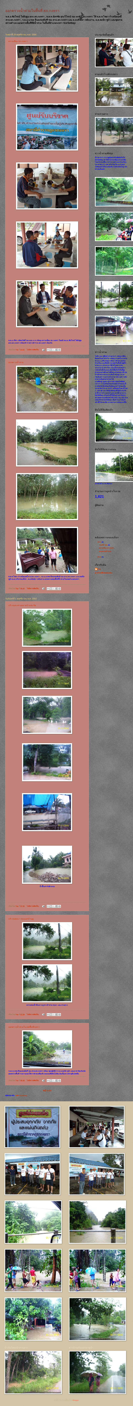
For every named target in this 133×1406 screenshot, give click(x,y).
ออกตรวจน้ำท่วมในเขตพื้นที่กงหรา (24, 1027)
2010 (99, 557)
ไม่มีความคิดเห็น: (33, 350)
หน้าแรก (47, 1090)
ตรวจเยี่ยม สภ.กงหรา (18, 41)
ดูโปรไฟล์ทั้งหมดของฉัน (103, 573)
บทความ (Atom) (21, 1095)
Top (99, 569)
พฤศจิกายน (103, 545)
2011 (99, 542)
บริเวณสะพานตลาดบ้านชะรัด (22, 605)
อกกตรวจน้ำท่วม (15, 362)
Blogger (76, 1400)
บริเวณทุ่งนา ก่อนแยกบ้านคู (20, 919)
